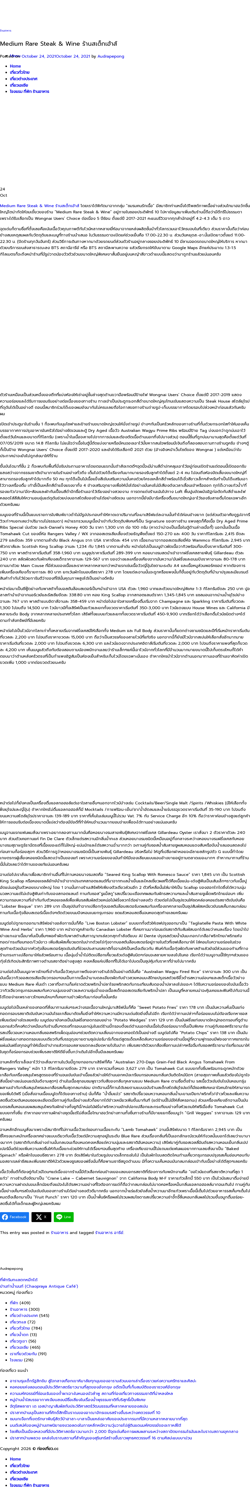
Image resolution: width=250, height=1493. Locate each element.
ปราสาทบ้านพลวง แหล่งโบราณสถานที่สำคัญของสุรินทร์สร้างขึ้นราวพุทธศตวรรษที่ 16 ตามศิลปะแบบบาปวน (101, 1438)
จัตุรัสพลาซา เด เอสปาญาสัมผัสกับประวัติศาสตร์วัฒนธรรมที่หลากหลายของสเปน (79, 1406)
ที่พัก (14, 1303)
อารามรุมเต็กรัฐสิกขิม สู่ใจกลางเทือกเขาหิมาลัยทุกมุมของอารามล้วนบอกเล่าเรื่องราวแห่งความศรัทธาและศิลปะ (103, 1381)
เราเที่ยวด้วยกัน (23, 1354)
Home (15, 1459)
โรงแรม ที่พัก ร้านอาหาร (29, 1485)
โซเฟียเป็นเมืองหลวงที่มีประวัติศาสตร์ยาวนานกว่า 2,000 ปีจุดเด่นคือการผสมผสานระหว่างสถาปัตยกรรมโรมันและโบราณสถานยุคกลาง (124, 1432)
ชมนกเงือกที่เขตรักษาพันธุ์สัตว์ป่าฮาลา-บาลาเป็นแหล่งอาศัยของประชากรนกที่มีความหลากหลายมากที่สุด (99, 1419)
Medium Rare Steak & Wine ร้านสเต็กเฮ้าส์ (39, 206)
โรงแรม (16, 1360)
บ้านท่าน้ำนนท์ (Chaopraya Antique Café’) (39, 1286)
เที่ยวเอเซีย (19, 1347)
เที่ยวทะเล (18, 1322)
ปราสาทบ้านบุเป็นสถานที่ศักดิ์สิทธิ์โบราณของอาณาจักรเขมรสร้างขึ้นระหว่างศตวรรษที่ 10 (85, 1413)
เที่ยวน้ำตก (19, 1335)
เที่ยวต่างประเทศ (24, 1316)
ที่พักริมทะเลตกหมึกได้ (18, 1280)
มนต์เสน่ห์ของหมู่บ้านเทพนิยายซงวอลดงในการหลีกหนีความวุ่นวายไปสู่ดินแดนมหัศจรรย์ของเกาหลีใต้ (95, 1425)
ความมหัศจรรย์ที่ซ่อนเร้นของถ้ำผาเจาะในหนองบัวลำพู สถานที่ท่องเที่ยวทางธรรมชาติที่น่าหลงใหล (91, 1394)
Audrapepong (110, 56)
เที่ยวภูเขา (18, 1341)
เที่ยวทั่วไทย (20, 1328)
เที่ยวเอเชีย (19, 1479)
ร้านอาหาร (5, 31)
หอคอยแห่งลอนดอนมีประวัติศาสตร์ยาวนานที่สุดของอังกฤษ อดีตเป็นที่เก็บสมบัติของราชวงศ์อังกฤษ (95, 1387)
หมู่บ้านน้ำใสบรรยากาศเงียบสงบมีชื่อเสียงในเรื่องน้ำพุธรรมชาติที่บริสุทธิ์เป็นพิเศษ (78, 1400)
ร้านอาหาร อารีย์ (109, 1233)
